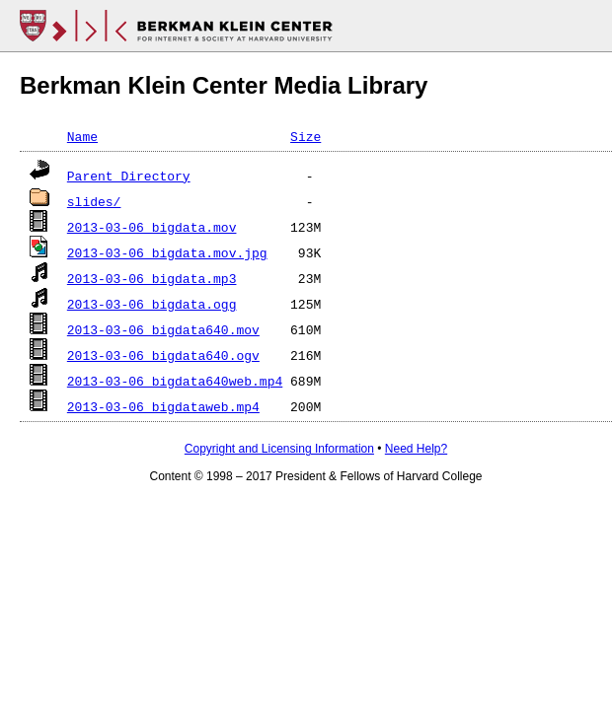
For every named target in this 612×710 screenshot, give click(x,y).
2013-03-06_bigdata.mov (152, 227)
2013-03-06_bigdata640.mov (163, 329)
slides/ (94, 201)
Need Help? (416, 449)
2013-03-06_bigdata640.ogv (163, 355)
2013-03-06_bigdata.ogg (152, 304)
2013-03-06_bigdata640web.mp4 (174, 381)
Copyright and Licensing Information (279, 449)
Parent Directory (129, 175)
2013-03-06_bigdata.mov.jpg (167, 252)
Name (82, 136)
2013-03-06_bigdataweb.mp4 (163, 406)
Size (305, 136)
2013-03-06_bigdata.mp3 (152, 278)
